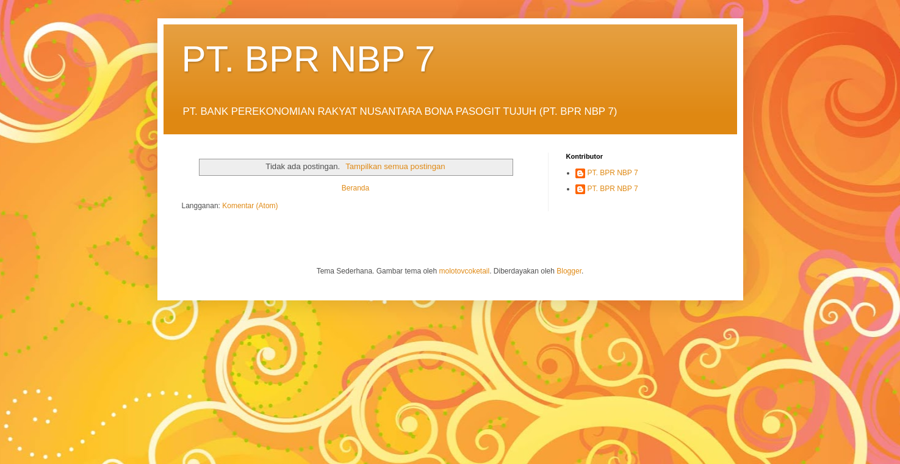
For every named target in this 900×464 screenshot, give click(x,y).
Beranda (355, 188)
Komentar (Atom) (250, 205)
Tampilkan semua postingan (395, 166)
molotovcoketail (464, 271)
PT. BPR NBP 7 (309, 58)
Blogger (568, 271)
